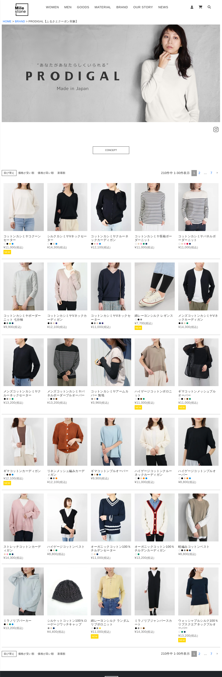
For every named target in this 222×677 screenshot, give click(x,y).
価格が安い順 (26, 172)
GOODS (83, 7)
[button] (217, 173)
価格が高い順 (46, 172)
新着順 (61, 172)
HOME (7, 21)
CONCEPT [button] (111, 150)
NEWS (163, 7)
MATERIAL (103, 7)
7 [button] (211, 173)
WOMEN (52, 7)
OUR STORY (143, 7)
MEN (68, 7)
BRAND (122, 7)
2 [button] (199, 173)
